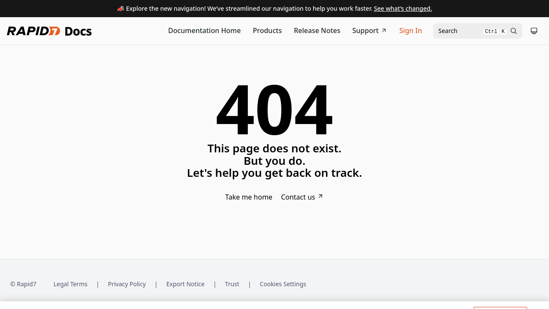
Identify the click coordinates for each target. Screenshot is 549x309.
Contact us (302, 197)
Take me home (248, 197)
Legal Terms (70, 284)
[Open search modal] (477, 31)
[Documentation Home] (204, 31)
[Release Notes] (317, 31)
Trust (232, 284)
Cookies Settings (283, 284)
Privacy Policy (127, 284)
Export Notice (185, 284)
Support (370, 30)
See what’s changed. (403, 8)
